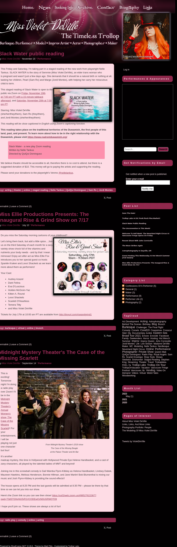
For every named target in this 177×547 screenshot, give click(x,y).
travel (151, 362)
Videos (135, 373)
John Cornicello (163, 341)
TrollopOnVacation (131, 367)
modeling (138, 346)
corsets (135, 330)
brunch (39, 328)
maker (125, 346)
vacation (145, 367)
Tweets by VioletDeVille (133, 441)
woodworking (128, 375)
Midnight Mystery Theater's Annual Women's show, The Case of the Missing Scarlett (7, 414)
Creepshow (156, 330)
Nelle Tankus (57, 190)
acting (8, 190)
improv (135, 341)
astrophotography (157, 321)
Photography (133, 302)
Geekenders (136, 338)
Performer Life (134, 299)
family (125, 338)
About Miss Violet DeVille (134, 421)
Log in (126, 69)
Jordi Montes (106, 190)
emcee (145, 336)
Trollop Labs (139, 365)
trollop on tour (156, 365)
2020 (124, 402)
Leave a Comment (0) (21, 206)
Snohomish (137, 359)
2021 (124, 399)
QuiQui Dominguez (76, 190)
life (137, 343)
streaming (133, 362)
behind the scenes (131, 324)
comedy (22, 520)
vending (150, 370)
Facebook (164, 336)
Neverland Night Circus (133, 349)
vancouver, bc (138, 370)
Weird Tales (152, 373)
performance (163, 349)
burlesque (10, 328)
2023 (147, 395)
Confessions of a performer (140, 286)
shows (159, 357)
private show (146, 351)
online (27, 190)
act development (130, 321)
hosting (154, 338)
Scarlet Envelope (134, 357)
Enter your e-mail (135, 179)
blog (154, 324)
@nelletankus (66, 172)
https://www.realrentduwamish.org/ (47, 137)
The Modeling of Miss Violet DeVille (139, 430)
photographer (130, 351)
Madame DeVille (162, 343)
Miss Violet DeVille (11, 59)
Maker (130, 292)
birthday (147, 324)
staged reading (40, 190)
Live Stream (146, 343)
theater (17, 190)
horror (146, 338)
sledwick (126, 359)
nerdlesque (163, 346)
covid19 (145, 330)
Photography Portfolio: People (136, 427)
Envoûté (154, 336)
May (128, 396)
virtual (21, 328)
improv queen (147, 341)
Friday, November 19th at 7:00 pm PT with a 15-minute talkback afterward (23, 97)
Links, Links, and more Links (136, 424)
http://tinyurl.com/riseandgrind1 (75, 314)
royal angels (160, 354)
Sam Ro (92, 190)
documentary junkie (142, 333)
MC (131, 346)
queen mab (160, 352)
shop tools (149, 357)
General (131, 289)
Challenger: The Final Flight (149, 327)
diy (129, 333)
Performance (44, 59)
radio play (10, 520)
